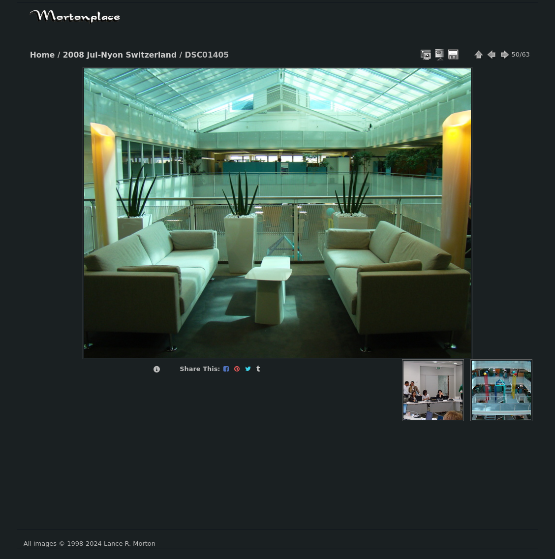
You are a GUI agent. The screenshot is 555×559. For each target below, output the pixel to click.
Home (42, 55)
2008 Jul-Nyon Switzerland (120, 55)
